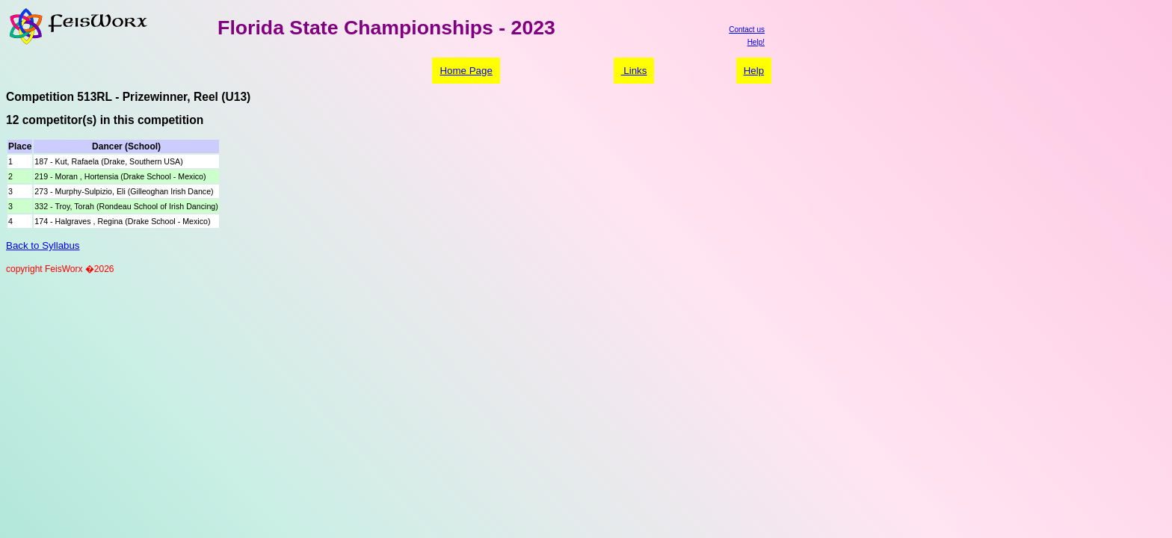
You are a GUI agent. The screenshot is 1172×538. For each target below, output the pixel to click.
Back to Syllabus (43, 245)
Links (634, 70)
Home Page (466, 70)
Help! (756, 42)
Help (754, 70)
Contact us (747, 29)
